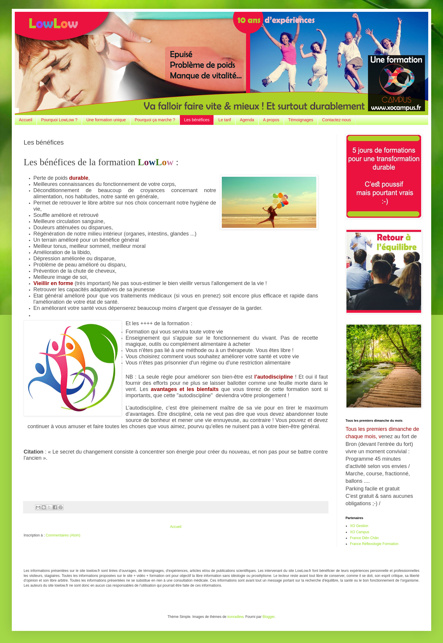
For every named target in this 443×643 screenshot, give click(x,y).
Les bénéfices (196, 119)
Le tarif (224, 119)
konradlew (235, 617)
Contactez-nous (336, 119)
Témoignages (300, 119)
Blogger (269, 617)
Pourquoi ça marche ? (155, 119)
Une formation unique (106, 119)
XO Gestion (359, 526)
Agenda (247, 119)
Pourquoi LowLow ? (59, 119)
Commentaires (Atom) (63, 535)
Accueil (25, 119)
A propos (271, 119)
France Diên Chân (364, 538)
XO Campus (359, 532)
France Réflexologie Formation (374, 544)
